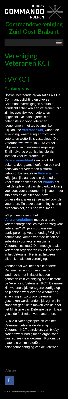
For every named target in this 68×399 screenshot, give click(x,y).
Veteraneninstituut (19, 160)
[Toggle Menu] (59, 42)
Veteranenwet (32, 130)
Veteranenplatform (19, 219)
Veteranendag (48, 173)
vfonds (49, 182)
